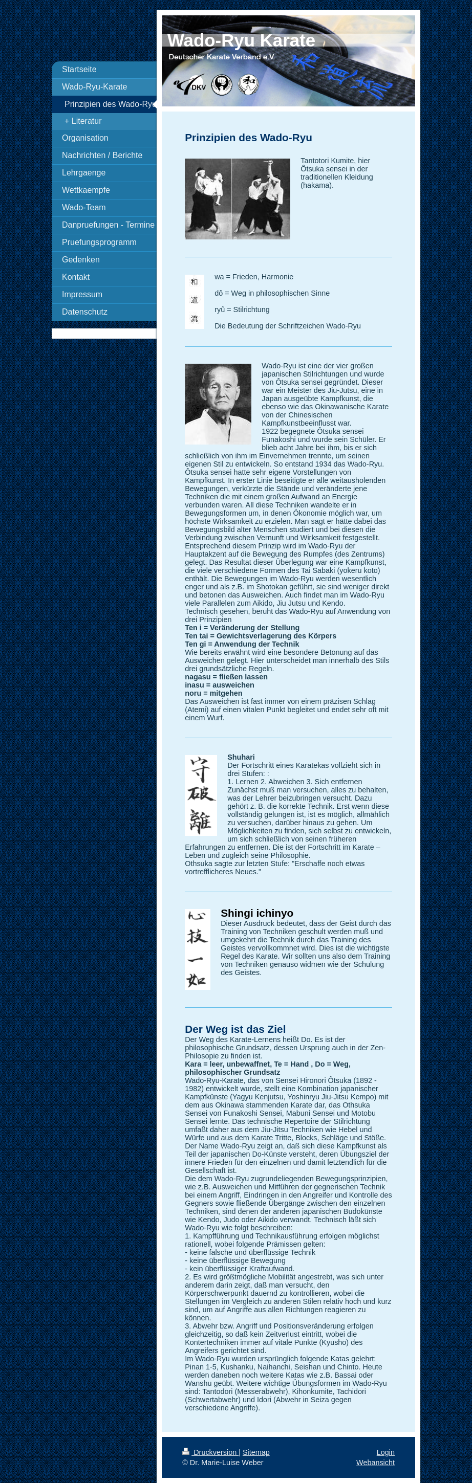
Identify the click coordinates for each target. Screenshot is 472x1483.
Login (386, 1452)
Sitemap (256, 1452)
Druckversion (210, 1452)
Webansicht (375, 1462)
